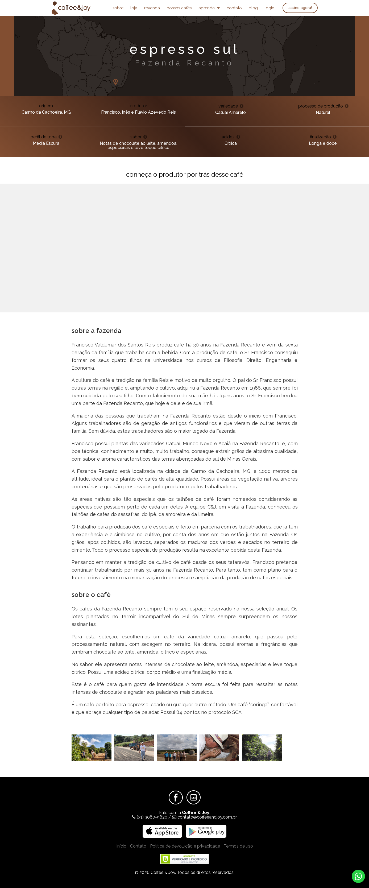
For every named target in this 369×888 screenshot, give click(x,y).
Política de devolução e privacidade (185, 846)
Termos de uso (238, 846)
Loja (133, 8)
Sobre (118, 8)
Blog (253, 8)
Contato (234, 8)
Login (269, 8)
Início (121, 846)
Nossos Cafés (179, 8)
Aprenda (209, 8)
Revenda (152, 8)
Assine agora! (300, 8)
